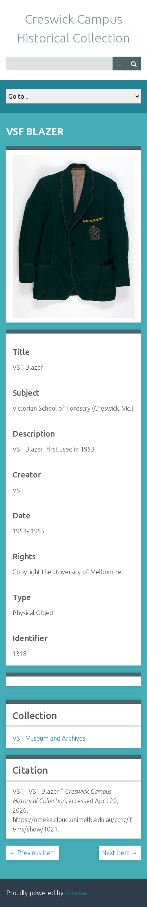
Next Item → (120, 852)
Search (134, 63)
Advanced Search (120, 63)
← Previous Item (32, 852)
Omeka (75, 892)
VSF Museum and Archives (49, 738)
